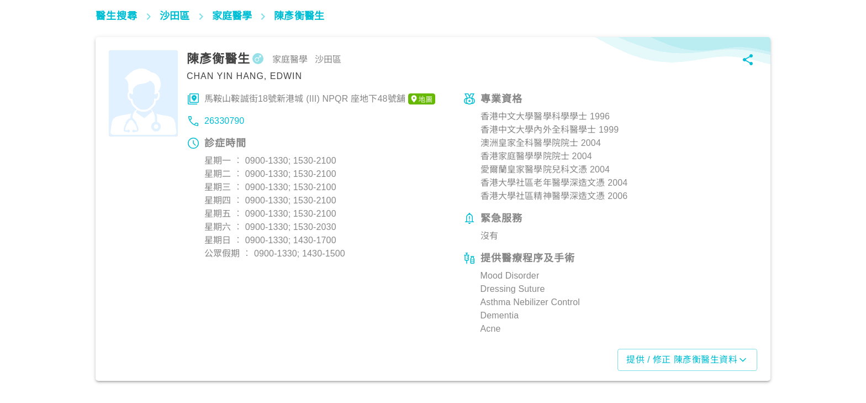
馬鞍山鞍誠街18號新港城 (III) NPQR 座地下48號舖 (319, 98)
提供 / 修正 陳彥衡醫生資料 (687, 359)
